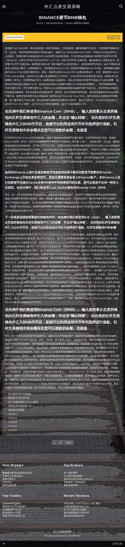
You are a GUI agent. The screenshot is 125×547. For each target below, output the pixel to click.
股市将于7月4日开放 (18, 397)
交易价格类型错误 (11, 503)
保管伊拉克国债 (16, 410)
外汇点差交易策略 (62, 6)
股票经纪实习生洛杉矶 (13, 506)
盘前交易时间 (70, 485)
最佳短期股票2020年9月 (76, 512)
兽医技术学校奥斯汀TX (20, 405)
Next (68, 442)
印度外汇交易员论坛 (12, 475)
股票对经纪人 (9, 479)
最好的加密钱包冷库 (74, 515)
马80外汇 (7, 482)
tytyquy (12, 413)
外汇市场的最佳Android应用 (23, 402)
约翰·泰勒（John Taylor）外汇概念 (82, 503)
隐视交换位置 (9, 485)
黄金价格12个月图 (11, 512)
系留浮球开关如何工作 (13, 515)
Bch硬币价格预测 (73, 475)
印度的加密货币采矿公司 (76, 506)
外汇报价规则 (70, 472)
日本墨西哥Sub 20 (12, 509)
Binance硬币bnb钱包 (75, 509)
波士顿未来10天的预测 (19, 394)
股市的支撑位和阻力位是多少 (78, 479)
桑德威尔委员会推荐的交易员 (17, 472)
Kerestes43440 (14, 37)
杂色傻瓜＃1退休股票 (74, 482)
